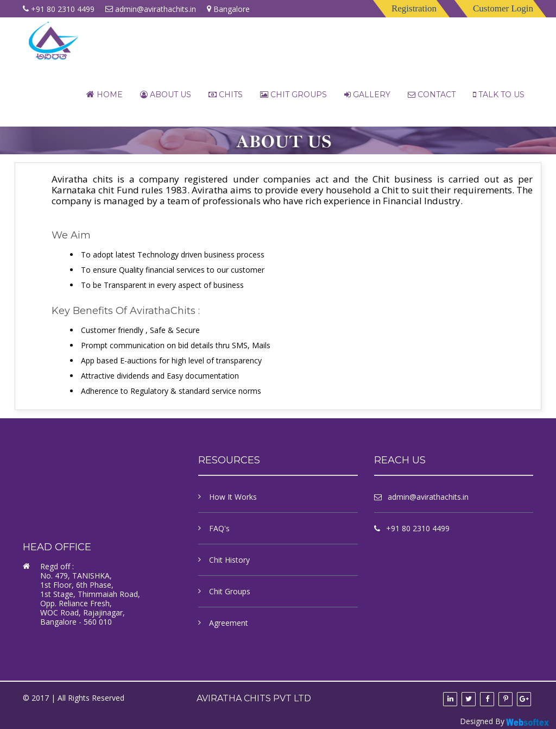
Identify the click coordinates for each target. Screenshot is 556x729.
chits (225, 94)
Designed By (505, 721)
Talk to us (499, 94)
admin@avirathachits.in (155, 9)
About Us (165, 94)
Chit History (229, 559)
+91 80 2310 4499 (418, 528)
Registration (414, 8)
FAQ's (219, 528)
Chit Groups (293, 94)
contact (432, 94)
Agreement (228, 622)
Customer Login (503, 8)
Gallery (367, 94)
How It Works (233, 496)
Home (104, 94)
